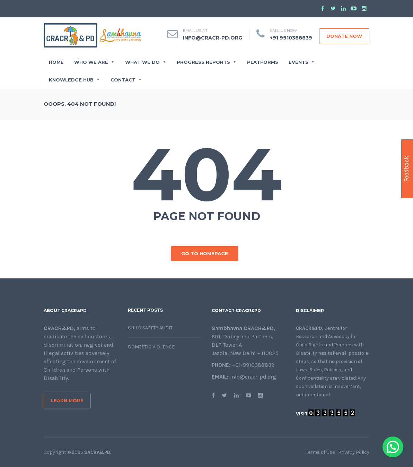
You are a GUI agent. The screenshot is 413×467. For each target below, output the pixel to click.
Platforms (262, 62)
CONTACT (126, 79)
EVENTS (302, 62)
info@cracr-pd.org (212, 38)
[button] (393, 446)
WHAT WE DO (145, 62)
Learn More (67, 400)
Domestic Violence (151, 347)
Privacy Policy (353, 452)
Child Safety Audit (150, 328)
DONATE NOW (344, 36)
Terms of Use (320, 452)
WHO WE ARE (94, 62)
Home (56, 62)
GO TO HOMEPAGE (204, 253)
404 (206, 174)
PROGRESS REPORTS (207, 62)
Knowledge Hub (74, 79)
